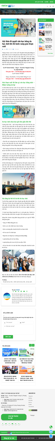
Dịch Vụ (30, 402)
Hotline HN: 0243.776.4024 (27, 438)
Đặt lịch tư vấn (39, 1)
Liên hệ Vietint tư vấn (13, 418)
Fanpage (32, 416)
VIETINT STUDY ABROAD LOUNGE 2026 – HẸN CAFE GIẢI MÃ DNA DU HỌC (10, 361)
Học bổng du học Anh (11, 11)
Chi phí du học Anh (8, 282)
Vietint (5, 49)
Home (4, 11)
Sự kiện (46, 1)
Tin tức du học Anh (38, 11)
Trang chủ (31, 396)
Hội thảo (30, 398)
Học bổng (30, 400)
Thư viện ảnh (31, 407)
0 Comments (17, 49)
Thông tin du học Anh (22, 11)
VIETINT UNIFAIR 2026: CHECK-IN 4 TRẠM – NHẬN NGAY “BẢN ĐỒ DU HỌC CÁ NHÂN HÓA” (26, 379)
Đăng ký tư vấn (9, 438)
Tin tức (30, 11)
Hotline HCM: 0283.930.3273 (46, 438)
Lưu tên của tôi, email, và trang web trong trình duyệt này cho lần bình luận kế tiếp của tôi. (18, 318)
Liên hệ (51, 1)
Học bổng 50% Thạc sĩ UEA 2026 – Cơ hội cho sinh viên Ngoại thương (27, 361)
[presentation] (30, 345)
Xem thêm (50, 54)
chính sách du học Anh (19, 282)
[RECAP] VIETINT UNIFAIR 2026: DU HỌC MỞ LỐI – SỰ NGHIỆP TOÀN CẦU (10, 378)
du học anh (29, 282)
